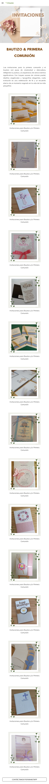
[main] (24, 53)
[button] (2, 3)
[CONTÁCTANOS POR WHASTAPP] (24, 779)
